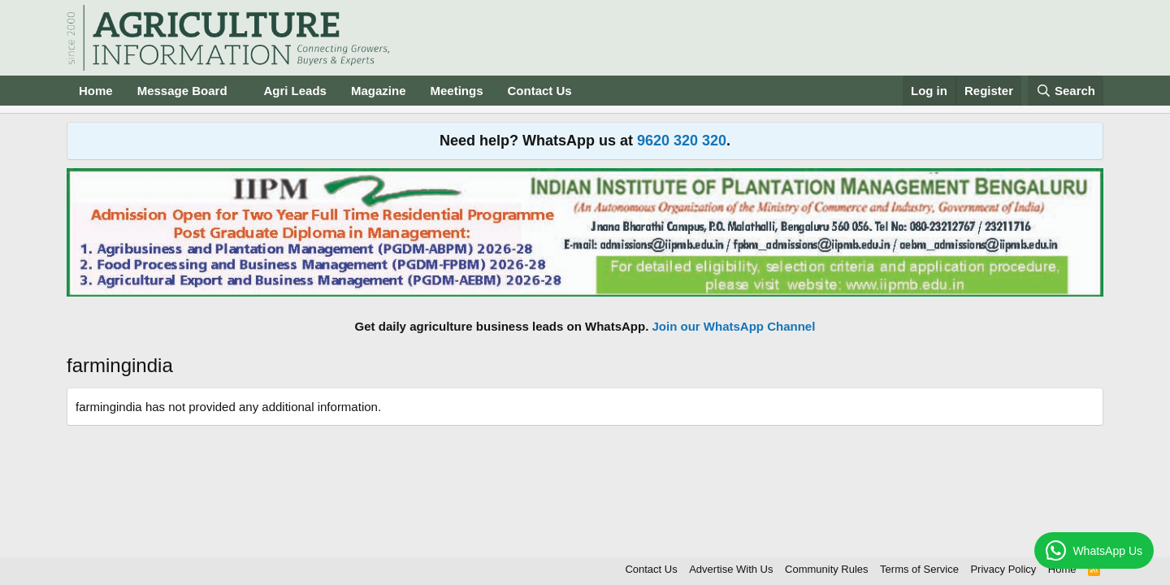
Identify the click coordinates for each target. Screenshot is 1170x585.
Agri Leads (295, 91)
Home (96, 91)
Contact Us (540, 91)
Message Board (182, 91)
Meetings (456, 91)
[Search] (1066, 91)
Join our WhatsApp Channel (734, 326)
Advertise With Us (731, 569)
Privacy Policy (1003, 569)
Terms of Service (919, 569)
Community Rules (827, 569)
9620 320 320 (681, 140)
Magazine (378, 91)
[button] (239, 91)
